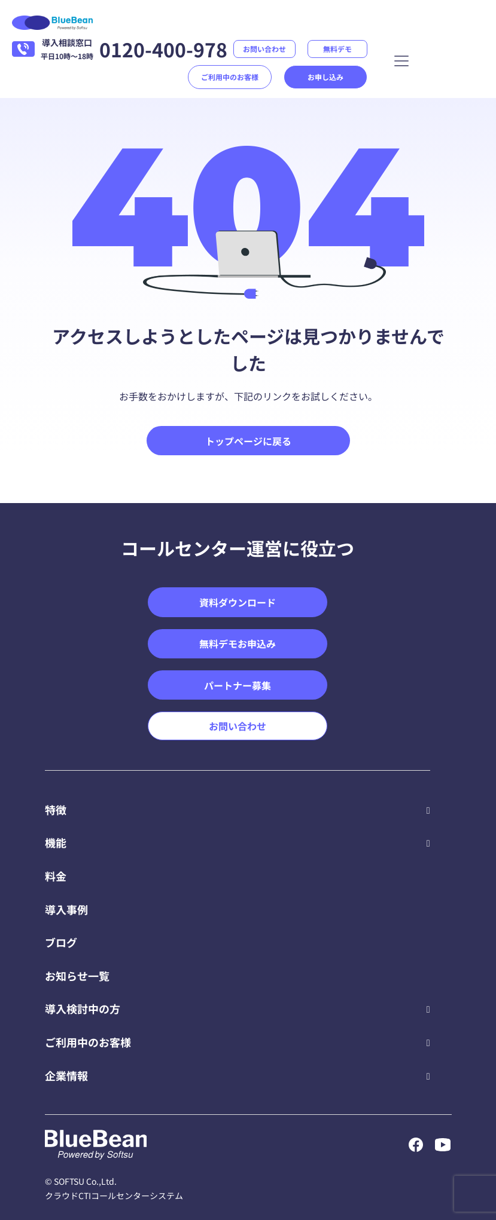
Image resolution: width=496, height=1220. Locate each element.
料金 (55, 876)
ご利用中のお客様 (229, 77)
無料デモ (337, 49)
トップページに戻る (248, 441)
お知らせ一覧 (77, 975)
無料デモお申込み (237, 643)
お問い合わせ (264, 49)
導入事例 (66, 909)
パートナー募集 (237, 685)
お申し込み (325, 77)
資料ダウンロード (237, 602)
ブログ (61, 942)
